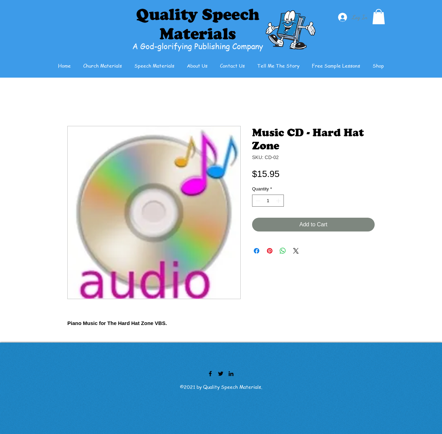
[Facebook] (210, 373)
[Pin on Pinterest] (270, 251)
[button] (378, 16)
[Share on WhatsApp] (283, 251)
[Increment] (279, 201)
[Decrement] (257, 201)
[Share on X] (296, 251)
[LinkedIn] (231, 373)
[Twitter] (220, 373)
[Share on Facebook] (256, 251)
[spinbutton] (268, 201)
